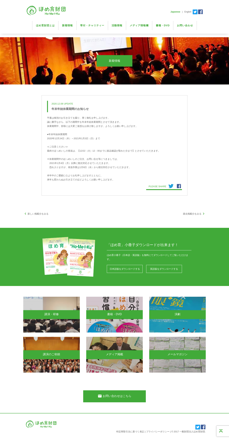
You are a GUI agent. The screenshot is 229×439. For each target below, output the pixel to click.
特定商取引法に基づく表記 (130, 431)
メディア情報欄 (139, 25)
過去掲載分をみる (194, 213)
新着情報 (67, 25)
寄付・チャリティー (92, 25)
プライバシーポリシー (157, 431)
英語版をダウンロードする (164, 269)
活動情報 (117, 25)
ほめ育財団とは (45, 25)
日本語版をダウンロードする (125, 269)
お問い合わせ (185, 25)
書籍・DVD (163, 25)
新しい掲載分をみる (35, 213)
